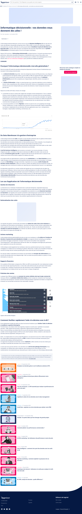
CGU (2, 505)
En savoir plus (32, 358)
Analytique (5, 6)
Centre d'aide (58, 502)
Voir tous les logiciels (70, 72)
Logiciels (30, 502)
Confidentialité (4, 500)
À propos (30, 500)
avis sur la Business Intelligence (16, 58)
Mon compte (58, 500)
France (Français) (65, 509)
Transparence (4, 503)
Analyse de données (12, 6)
